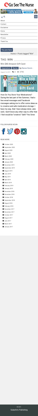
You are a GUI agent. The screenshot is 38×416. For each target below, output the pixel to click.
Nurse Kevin (27, 68)
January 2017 (9, 227)
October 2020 (9, 144)
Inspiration (6, 68)
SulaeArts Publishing (19, 410)
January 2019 (9, 188)
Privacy (3, 38)
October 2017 (9, 215)
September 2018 (10, 200)
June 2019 (8, 174)
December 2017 (9, 209)
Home (3, 31)
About (3, 21)
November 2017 (9, 212)
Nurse (15, 68)
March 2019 (8, 182)
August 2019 (8, 171)
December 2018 (9, 191)
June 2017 (8, 221)
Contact (3, 24)
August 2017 (8, 218)
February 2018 (9, 206)
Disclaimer (4, 27)
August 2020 (8, 150)
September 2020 (10, 147)
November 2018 (9, 194)
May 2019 (7, 177)
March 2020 (8, 156)
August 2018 (8, 203)
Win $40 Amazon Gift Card (13, 64)
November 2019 (9, 165)
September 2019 (10, 168)
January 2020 (9, 162)
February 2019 (9, 185)
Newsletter (4, 34)
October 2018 (9, 197)
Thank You (4, 41)
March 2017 (8, 224)
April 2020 (8, 153)
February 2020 (9, 159)
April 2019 (8, 180)
